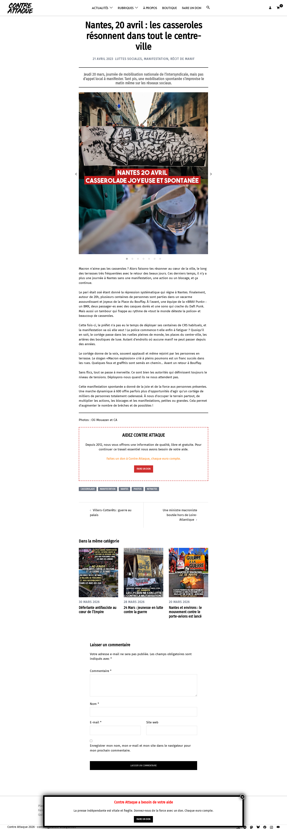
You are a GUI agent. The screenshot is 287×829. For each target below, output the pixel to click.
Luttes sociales (128, 59)
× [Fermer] (242, 796)
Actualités (100, 8)
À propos (150, 8)
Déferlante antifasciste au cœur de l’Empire (96, 609)
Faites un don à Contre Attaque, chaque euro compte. (144, 459)
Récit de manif (185, 59)
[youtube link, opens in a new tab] (278, 826)
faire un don (144, 469)
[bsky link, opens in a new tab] (258, 826)
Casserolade (88, 489)
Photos (138, 489)
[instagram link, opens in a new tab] (271, 826)
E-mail (95, 722)
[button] (208, 7)
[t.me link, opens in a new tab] (244, 826)
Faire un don (191, 8)
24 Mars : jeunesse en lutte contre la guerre (140, 609)
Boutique (169, 8)
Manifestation (157, 59)
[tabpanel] (143, 173)
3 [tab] (138, 259)
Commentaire (100, 671)
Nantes (124, 489)
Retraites (152, 489)
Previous (76, 174)
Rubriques (126, 8)
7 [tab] (160, 259)
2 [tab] (132, 259)
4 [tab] (143, 259)
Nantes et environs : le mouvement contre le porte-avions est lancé (186, 611)
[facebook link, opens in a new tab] (264, 826)
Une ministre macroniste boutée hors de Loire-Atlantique (179, 515)
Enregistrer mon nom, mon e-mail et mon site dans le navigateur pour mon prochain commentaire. (140, 748)
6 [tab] (154, 259)
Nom (94, 703)
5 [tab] (149, 259)
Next (211, 174)
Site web (152, 722)
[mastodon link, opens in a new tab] (251, 826)
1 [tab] (127, 259)
